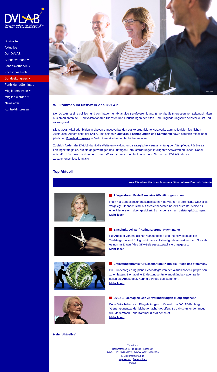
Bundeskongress (17, 78)
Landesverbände (17, 66)
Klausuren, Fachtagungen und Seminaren (143, 133)
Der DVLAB (13, 53)
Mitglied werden (17, 97)
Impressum (125, 359)
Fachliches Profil (16, 72)
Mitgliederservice (17, 90)
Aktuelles (11, 47)
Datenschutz (140, 359)
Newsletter (12, 103)
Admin (132, 366)
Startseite (11, 41)
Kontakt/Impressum (18, 109)
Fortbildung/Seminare (19, 84)
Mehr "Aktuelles (64, 334)
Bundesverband (17, 60)
